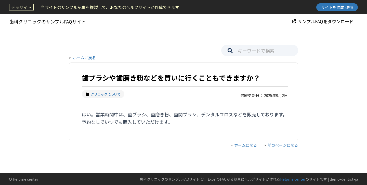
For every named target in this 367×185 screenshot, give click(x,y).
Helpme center (293, 179)
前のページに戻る (283, 145)
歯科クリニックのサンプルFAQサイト (47, 21)
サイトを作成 (337, 7)
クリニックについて (103, 94)
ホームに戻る (84, 57)
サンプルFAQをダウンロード (323, 21)
